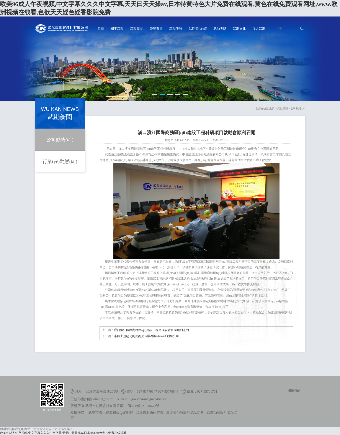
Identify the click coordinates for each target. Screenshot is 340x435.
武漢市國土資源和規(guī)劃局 (110, 412)
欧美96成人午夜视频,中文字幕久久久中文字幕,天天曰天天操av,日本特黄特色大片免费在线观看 (63, 433)
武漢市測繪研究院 (149, 412)
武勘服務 (175, 28)
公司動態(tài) (298, 108)
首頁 (101, 28)
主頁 (272, 108)
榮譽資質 (156, 28)
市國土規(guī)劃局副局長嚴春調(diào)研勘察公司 (146, 336)
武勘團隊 (219, 28)
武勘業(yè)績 (198, 28)
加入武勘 (258, 28)
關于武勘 (117, 28)
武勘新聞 (136, 28)
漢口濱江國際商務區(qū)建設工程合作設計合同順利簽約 (151, 330)
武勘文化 (239, 28)
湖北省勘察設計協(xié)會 (185, 412)
